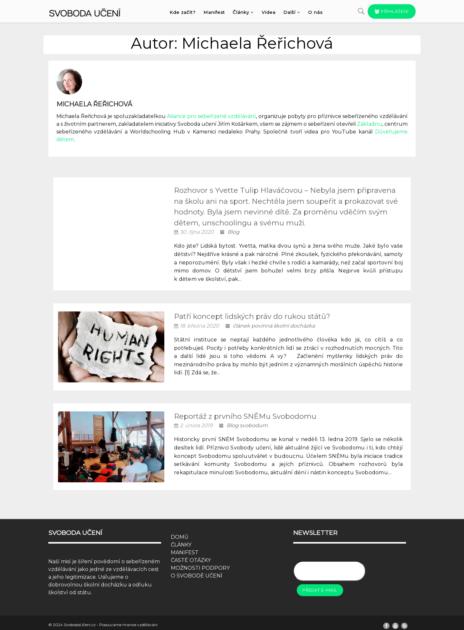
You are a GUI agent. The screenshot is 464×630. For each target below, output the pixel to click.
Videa (269, 12)
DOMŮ (179, 531)
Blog (233, 232)
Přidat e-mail (320, 583)
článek (241, 326)
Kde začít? (182, 12)
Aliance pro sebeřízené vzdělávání (211, 116)
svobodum (254, 422)
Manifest (214, 12)
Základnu (369, 124)
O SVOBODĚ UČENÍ (196, 569)
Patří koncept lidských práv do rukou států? (252, 316)
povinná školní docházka (283, 326)
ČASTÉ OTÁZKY (191, 554)
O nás (315, 12)
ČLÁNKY (181, 539)
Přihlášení (392, 11)
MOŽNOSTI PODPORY (200, 562)
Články (243, 12)
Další (291, 12)
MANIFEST (184, 546)
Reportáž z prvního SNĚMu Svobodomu (245, 413)
